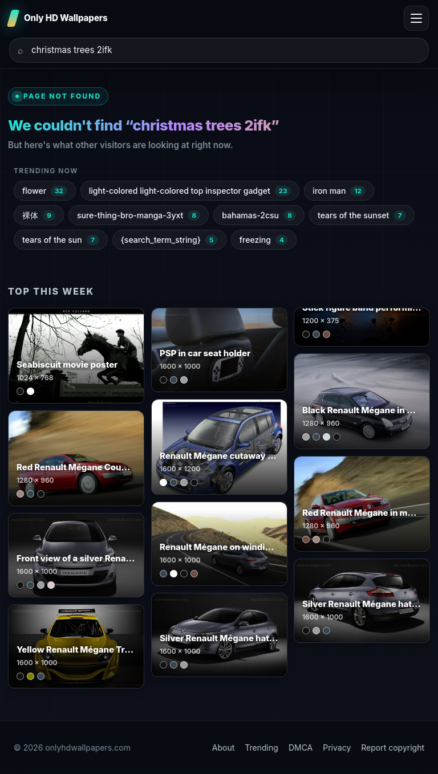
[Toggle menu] (416, 18)
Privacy (337, 747)
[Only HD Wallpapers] (58, 18)
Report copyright (392, 747)
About (223, 747)
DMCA (301, 747)
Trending (261, 747)
